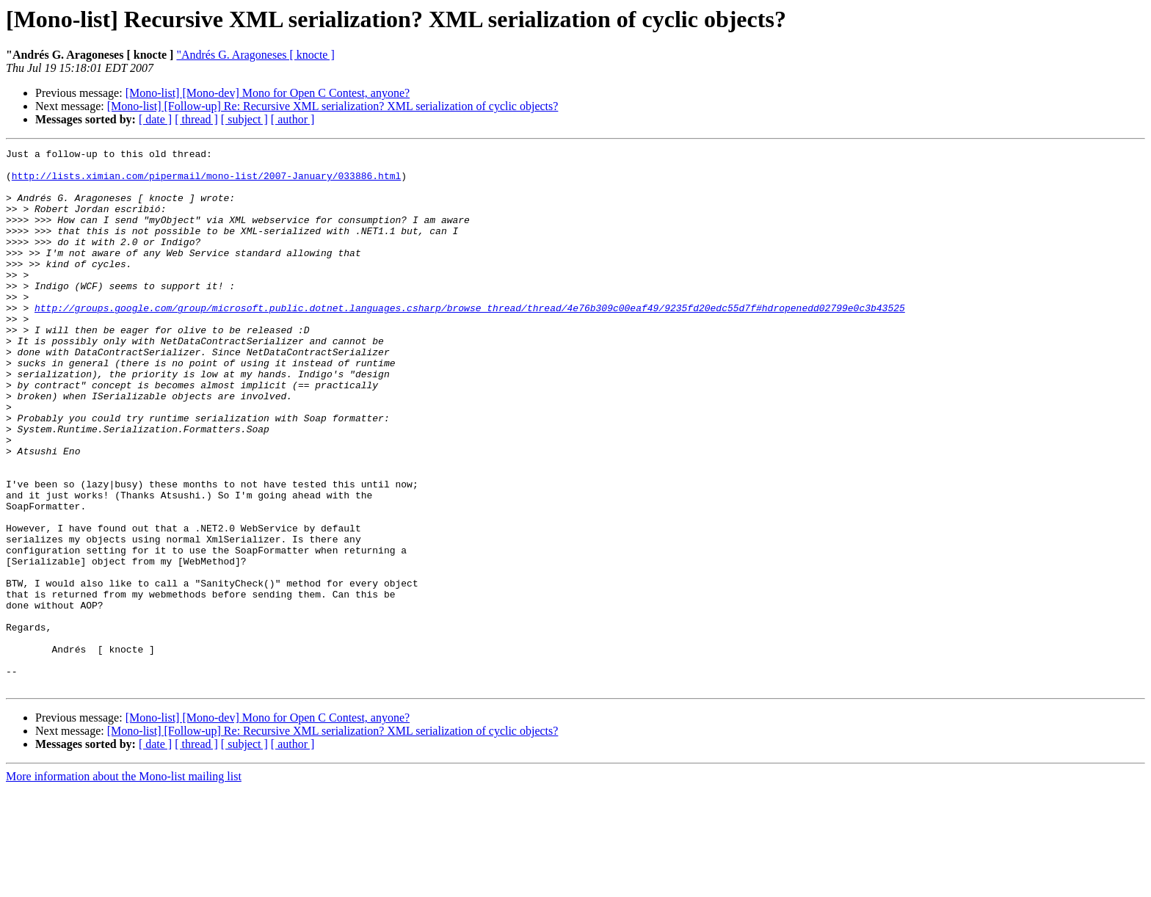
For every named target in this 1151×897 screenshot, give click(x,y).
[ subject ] (244, 119)
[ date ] (155, 119)
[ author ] (293, 119)
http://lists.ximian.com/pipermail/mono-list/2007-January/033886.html (206, 182)
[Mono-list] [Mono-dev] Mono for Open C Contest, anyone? (268, 93)
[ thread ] (196, 119)
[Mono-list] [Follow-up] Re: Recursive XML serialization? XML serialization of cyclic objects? (333, 106)
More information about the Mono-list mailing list (124, 884)
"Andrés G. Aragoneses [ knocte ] (255, 54)
